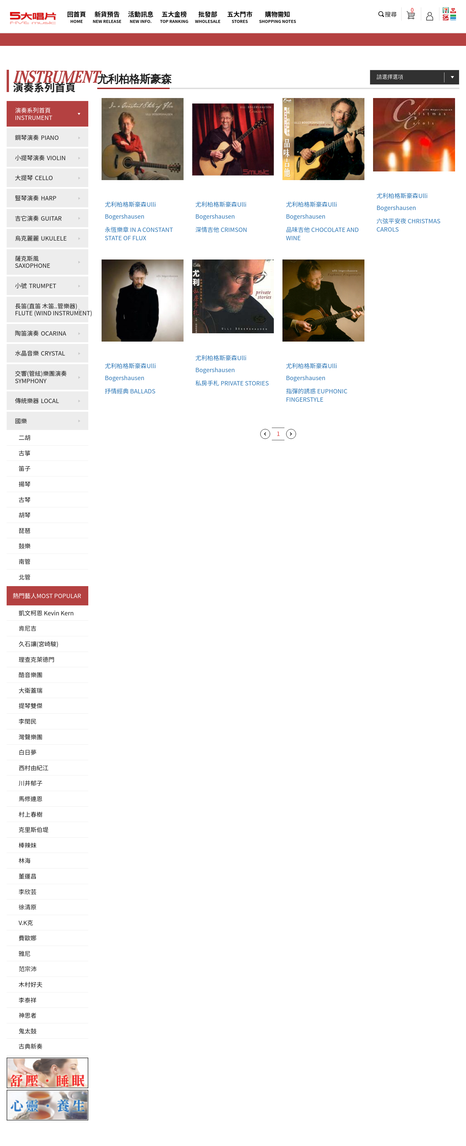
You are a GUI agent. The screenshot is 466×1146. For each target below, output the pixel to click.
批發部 (208, 16)
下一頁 (291, 434)
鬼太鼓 (28, 1030)
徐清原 (28, 906)
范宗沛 (28, 968)
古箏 (25, 453)
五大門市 (239, 16)
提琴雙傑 (30, 705)
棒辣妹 (28, 845)
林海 (25, 860)
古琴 (25, 499)
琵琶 (25, 530)
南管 (25, 561)
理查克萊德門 (36, 659)
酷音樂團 (30, 674)
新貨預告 (107, 16)
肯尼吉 (28, 628)
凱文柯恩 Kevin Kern (46, 612)
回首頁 (76, 16)
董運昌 (28, 876)
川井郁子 (30, 783)
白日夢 (28, 752)
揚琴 (25, 483)
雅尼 (25, 953)
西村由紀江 (33, 767)
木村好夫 (30, 984)
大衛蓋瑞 (30, 690)
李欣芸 (28, 891)
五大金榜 (174, 16)
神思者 (28, 1015)
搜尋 (391, 14)
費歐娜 (28, 937)
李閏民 (28, 721)
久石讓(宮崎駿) (38, 643)
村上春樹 (30, 814)
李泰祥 (28, 999)
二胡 (25, 437)
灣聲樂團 (30, 736)
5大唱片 (33, 18)
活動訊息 (140, 16)
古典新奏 (30, 1046)
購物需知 (277, 16)
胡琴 (25, 514)
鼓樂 (25, 545)
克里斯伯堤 (33, 829)
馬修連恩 (30, 798)
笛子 (25, 468)
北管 (25, 577)
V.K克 (26, 922)
